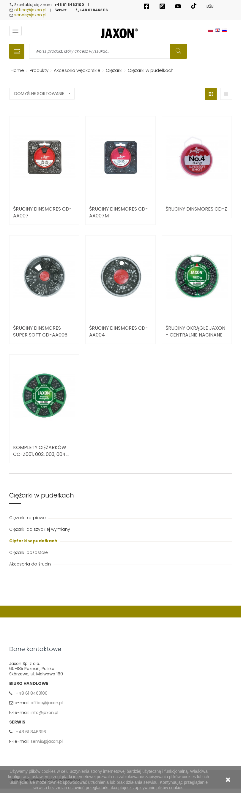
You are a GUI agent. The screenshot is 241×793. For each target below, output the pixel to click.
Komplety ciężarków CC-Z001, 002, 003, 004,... (41, 451)
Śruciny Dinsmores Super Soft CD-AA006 (40, 332)
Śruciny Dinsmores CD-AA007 (42, 213)
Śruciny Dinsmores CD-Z (196, 209)
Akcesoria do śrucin (30, 565)
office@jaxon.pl (30, 10)
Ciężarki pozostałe (29, 553)
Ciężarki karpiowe (28, 518)
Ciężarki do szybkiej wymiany (40, 530)
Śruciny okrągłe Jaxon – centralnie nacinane (195, 332)
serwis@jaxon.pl (30, 15)
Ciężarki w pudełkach (33, 541)
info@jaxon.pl (44, 714)
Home (16, 71)
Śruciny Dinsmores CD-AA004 (118, 332)
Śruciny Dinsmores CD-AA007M (118, 213)
